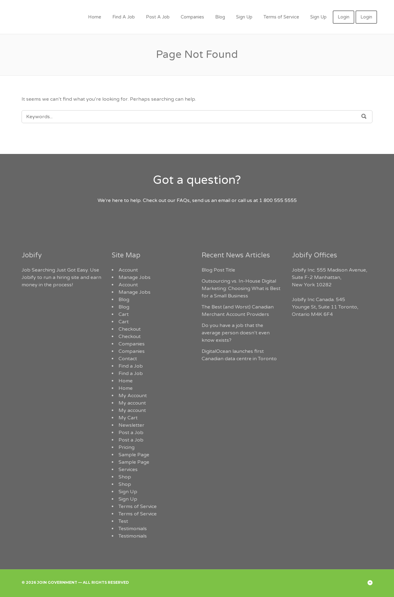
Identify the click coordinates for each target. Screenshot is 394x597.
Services (128, 469)
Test (123, 521)
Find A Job (123, 17)
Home (94, 17)
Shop (125, 477)
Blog (220, 17)
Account (128, 270)
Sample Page (134, 455)
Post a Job (131, 433)
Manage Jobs (135, 277)
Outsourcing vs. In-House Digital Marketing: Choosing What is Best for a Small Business (241, 288)
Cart (124, 314)
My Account (133, 396)
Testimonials (133, 529)
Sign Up (244, 17)
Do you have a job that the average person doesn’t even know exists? (236, 332)
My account (132, 403)
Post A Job (158, 17)
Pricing (127, 447)
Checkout (130, 329)
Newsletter (131, 425)
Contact (128, 359)
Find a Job (131, 366)
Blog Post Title (218, 270)
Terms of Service (281, 17)
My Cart (128, 418)
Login (343, 17)
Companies (192, 17)
